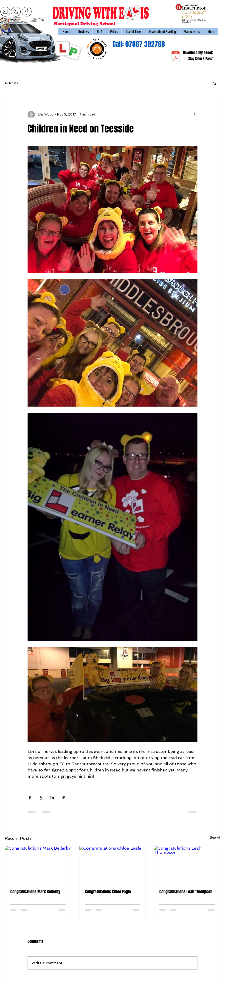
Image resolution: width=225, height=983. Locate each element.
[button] (191, 31)
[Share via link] (63, 798)
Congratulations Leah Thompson (185, 892)
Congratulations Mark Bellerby (35, 892)
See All (215, 837)
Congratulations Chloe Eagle (108, 892)
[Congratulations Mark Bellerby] (38, 864)
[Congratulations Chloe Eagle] (112, 864)
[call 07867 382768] (16, 11)
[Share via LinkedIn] (52, 798)
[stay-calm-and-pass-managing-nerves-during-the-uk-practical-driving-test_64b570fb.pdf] (175, 57)
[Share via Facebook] (30, 798)
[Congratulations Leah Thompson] (187, 864)
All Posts (11, 83)
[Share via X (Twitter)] (41, 798)
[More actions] (194, 114)
